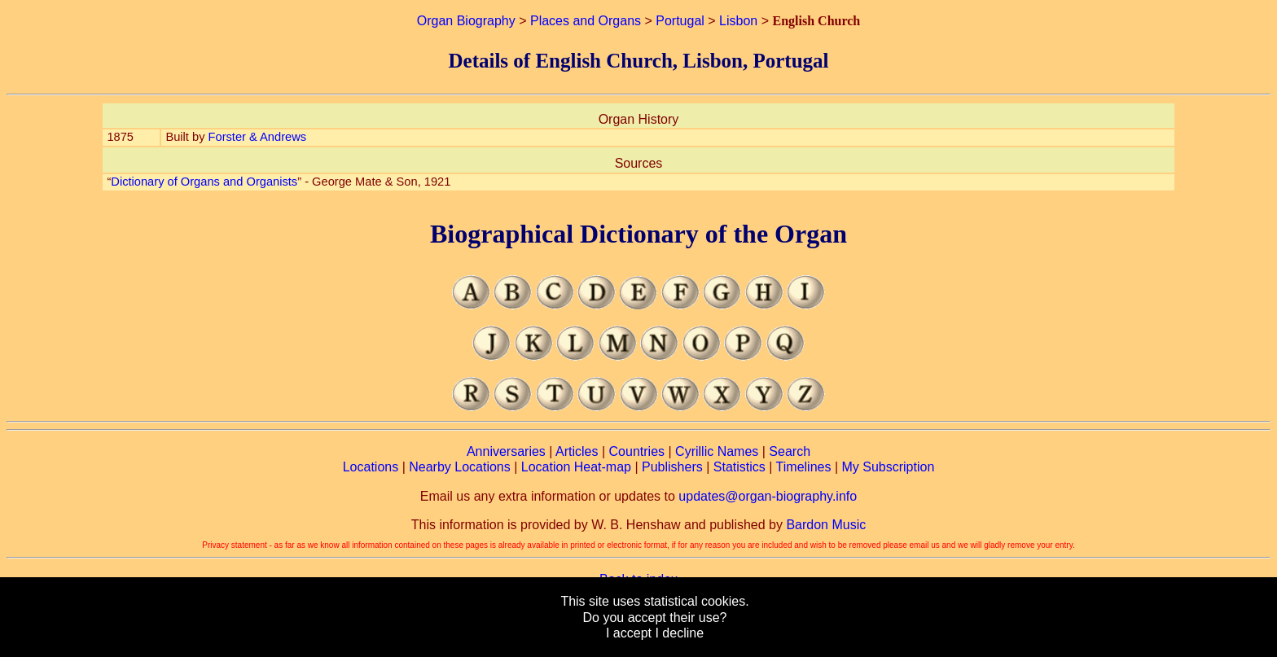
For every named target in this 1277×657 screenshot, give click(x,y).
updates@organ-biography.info (767, 496)
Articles (576, 451)
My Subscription (887, 467)
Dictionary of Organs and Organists (204, 181)
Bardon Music (826, 525)
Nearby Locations (460, 467)
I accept (629, 633)
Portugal (680, 21)
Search (789, 451)
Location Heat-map (576, 467)
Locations (371, 467)
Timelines (804, 467)
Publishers (672, 467)
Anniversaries (506, 451)
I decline (679, 633)
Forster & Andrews (257, 136)
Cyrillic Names (716, 451)
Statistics (739, 467)
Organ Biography (466, 21)
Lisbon (738, 21)
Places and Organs (585, 21)
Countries (637, 451)
